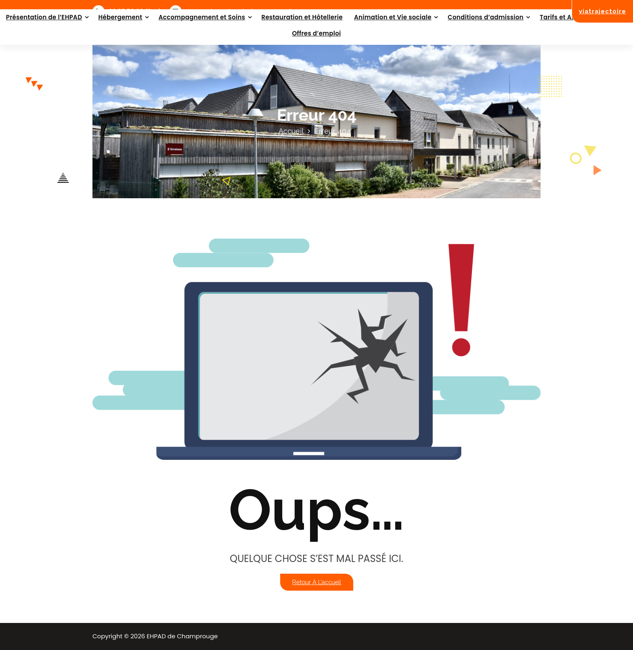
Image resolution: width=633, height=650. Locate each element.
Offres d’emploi (316, 33)
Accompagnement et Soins (202, 17)
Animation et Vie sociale (393, 17)
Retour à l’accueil (316, 582)
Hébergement (120, 17)
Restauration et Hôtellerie (302, 17)
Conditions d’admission (486, 17)
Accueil (291, 131)
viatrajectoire (602, 11)
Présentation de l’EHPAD (44, 17)
